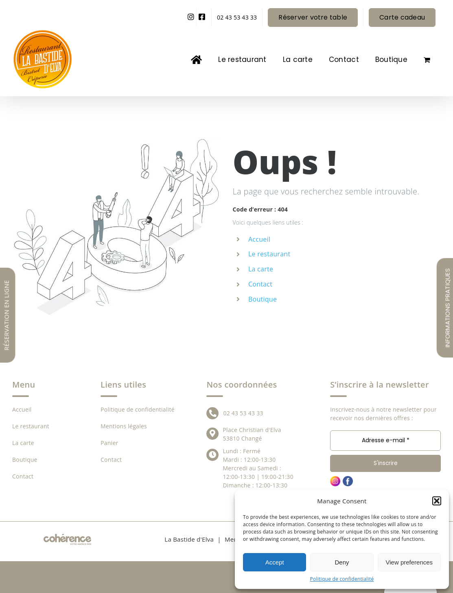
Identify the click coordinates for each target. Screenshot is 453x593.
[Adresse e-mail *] (385, 440)
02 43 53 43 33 (243, 413)
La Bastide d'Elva (189, 539)
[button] (437, 501)
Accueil (259, 239)
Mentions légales (124, 426)
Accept (274, 562)
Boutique (262, 299)
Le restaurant (269, 253)
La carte (260, 269)
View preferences (409, 562)
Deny (342, 562)
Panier (109, 443)
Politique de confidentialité (342, 578)
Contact (260, 284)
